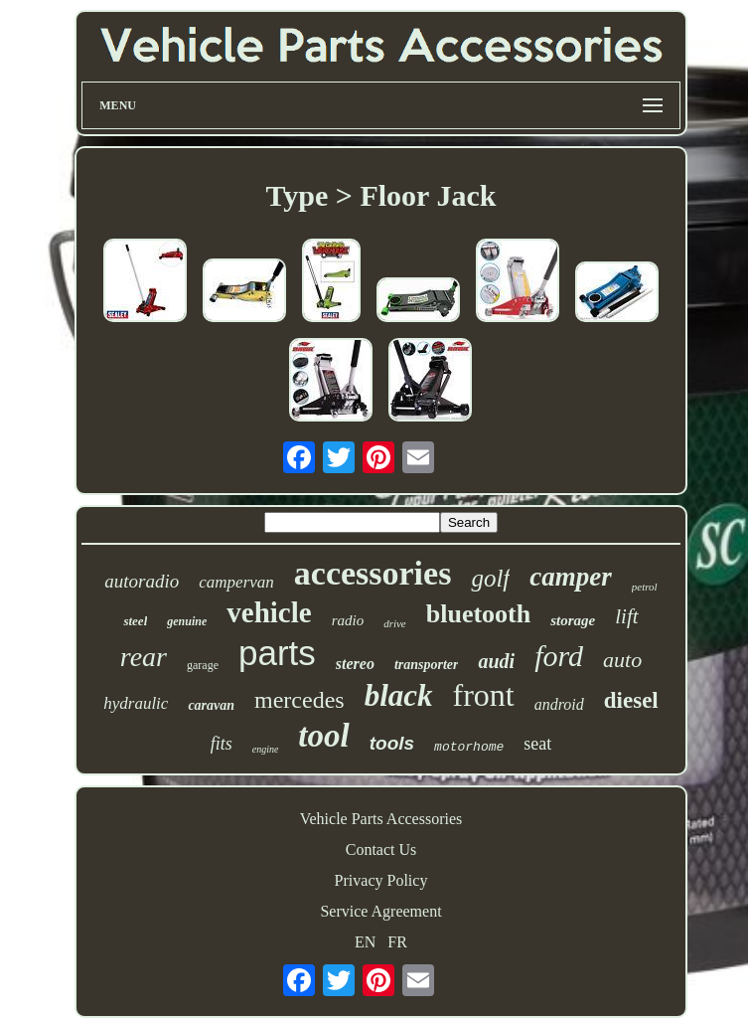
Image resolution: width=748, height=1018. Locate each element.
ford (558, 655)
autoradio (141, 581)
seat (537, 744)
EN (365, 941)
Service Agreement (380, 911)
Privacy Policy (381, 880)
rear (143, 656)
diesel (631, 700)
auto (622, 659)
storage (572, 620)
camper (570, 577)
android (559, 704)
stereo (355, 663)
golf (490, 578)
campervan (236, 582)
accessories (373, 573)
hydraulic (135, 703)
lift (626, 616)
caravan (211, 705)
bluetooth (478, 613)
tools (392, 743)
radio (348, 620)
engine (265, 749)
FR (397, 941)
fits (221, 744)
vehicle (268, 612)
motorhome (469, 747)
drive (394, 623)
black (399, 695)
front (484, 695)
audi (496, 661)
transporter (426, 664)
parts (277, 652)
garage (203, 665)
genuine (187, 621)
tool (323, 736)
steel (135, 620)
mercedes (299, 700)
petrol (645, 587)
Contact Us (381, 849)
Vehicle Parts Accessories (381, 818)
